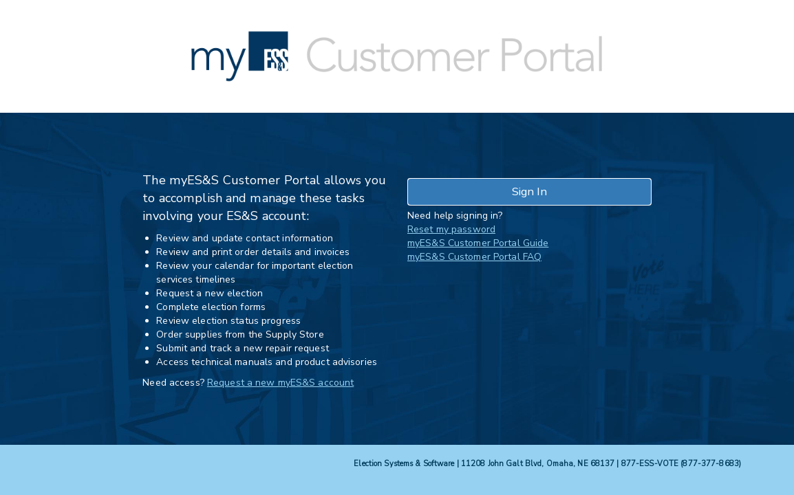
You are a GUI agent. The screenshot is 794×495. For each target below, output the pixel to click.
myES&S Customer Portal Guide (477, 243)
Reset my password (451, 229)
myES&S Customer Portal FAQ (474, 256)
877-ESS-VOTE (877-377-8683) (681, 464)
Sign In (529, 191)
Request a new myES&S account (280, 382)
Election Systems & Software (404, 464)
